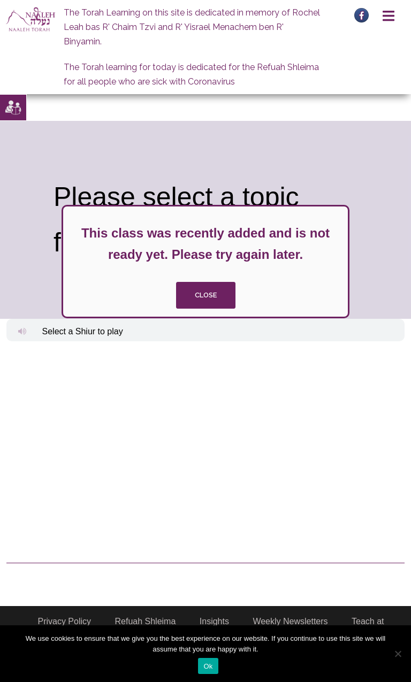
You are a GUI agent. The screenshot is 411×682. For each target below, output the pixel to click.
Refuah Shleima (145, 621)
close (206, 295)
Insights (214, 621)
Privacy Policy (64, 621)
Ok (207, 666)
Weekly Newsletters (290, 621)
